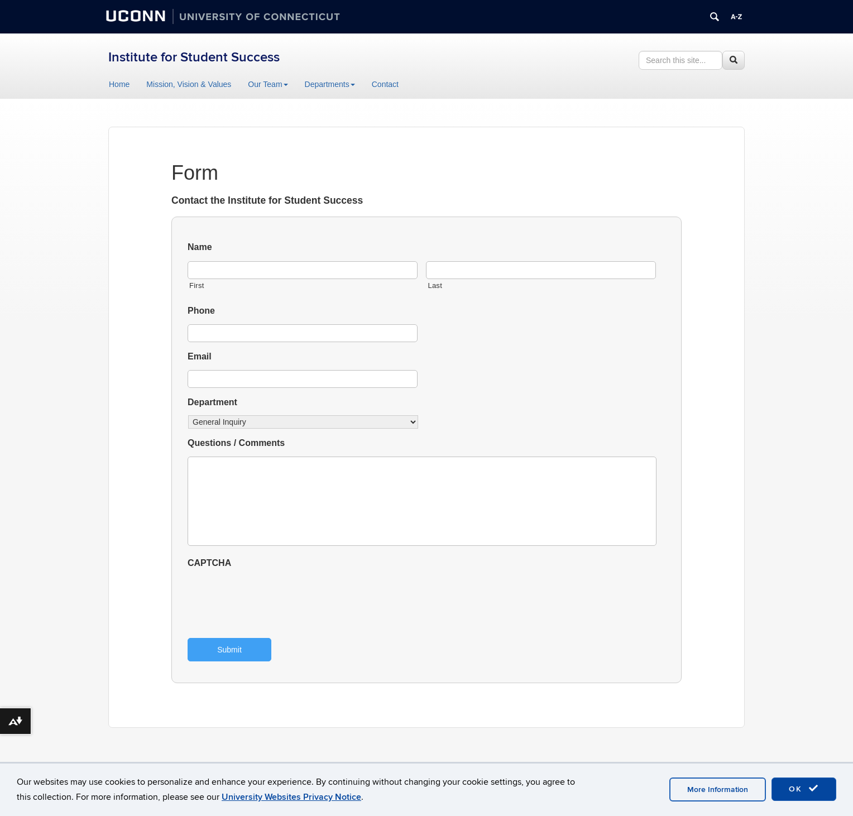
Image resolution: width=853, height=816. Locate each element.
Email (200, 356)
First (196, 285)
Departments (330, 84)
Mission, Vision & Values (188, 84)
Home (119, 84)
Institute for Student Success (194, 57)
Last (435, 285)
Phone (201, 310)
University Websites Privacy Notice (291, 797)
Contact (385, 84)
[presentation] (272, 598)
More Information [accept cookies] (717, 789)
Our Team (267, 84)
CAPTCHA (209, 563)
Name (200, 247)
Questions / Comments (236, 443)
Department (212, 402)
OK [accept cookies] (804, 789)
